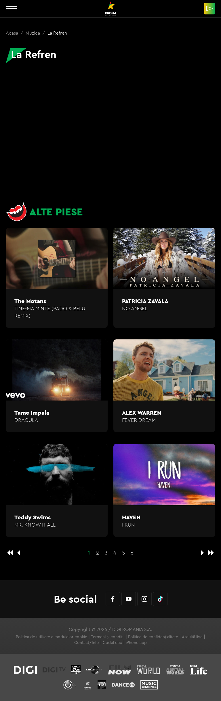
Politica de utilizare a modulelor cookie (51, 636)
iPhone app (136, 642)
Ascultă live (192, 636)
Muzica (33, 33)
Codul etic (112, 642)
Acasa (12, 33)
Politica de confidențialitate (153, 636)
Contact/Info (86, 642)
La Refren (57, 33)
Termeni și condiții (107, 636)
